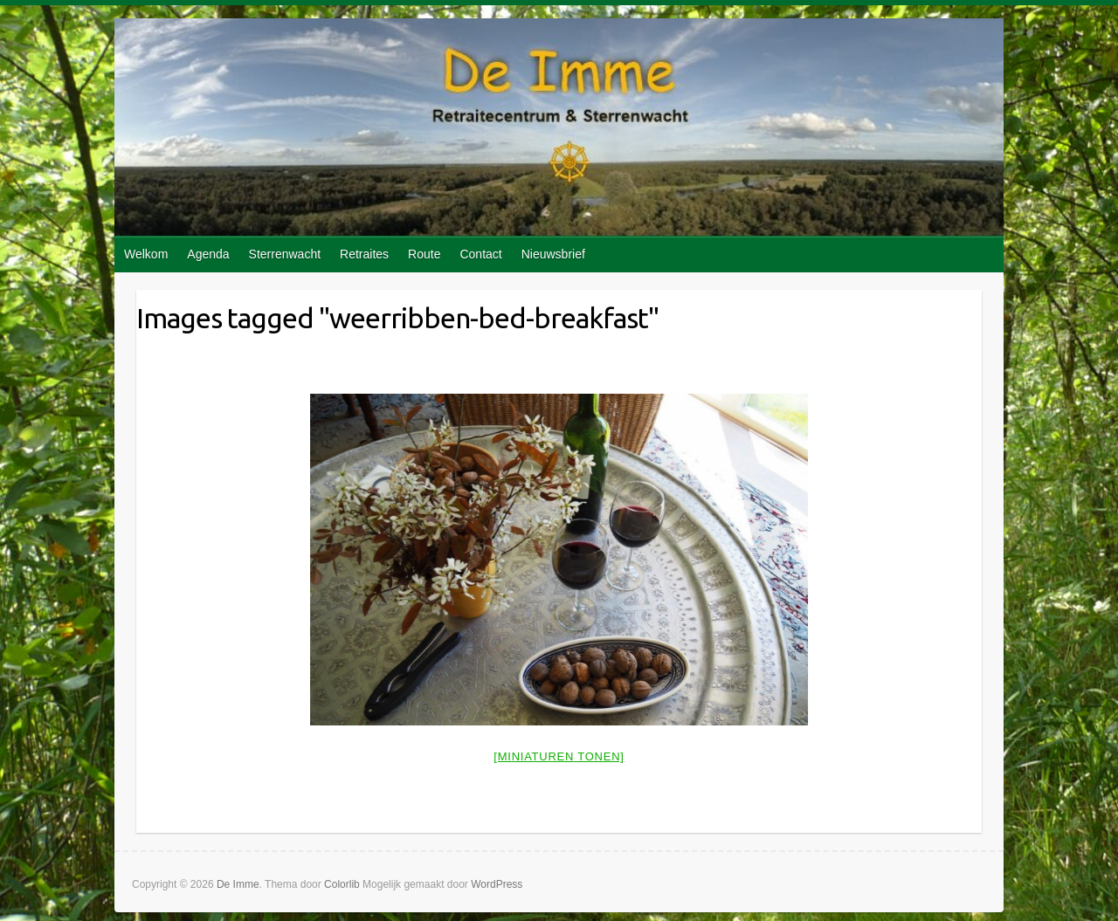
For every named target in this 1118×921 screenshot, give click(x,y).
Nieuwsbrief (553, 254)
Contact (480, 254)
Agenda (208, 254)
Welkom (146, 254)
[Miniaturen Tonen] (558, 756)
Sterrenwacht (285, 254)
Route (424, 254)
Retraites (364, 254)
